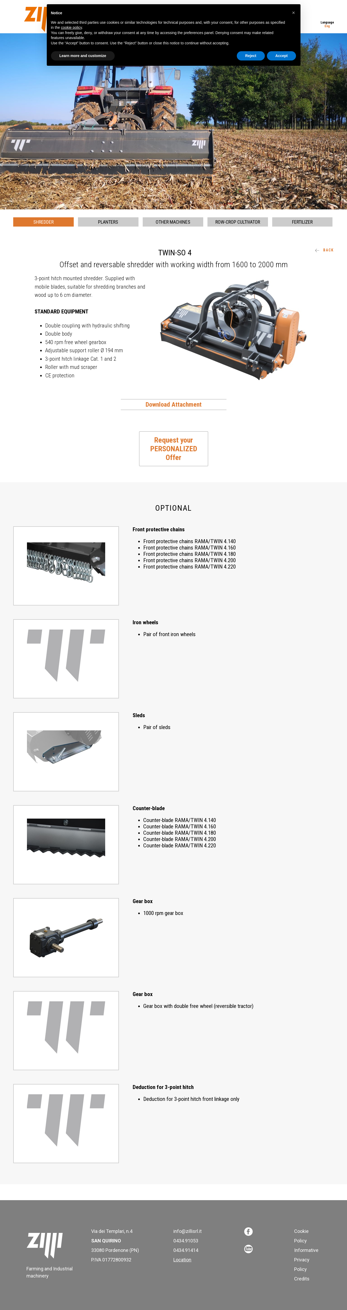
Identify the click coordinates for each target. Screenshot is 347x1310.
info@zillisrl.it (187, 1231)
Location (182, 1259)
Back (324, 250)
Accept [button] (281, 56)
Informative (306, 1250)
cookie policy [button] (71, 27)
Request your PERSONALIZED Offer (173, 449)
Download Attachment (174, 404)
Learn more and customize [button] (82, 56)
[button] (293, 12)
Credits (301, 1278)
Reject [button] (250, 56)
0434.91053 (185, 1240)
